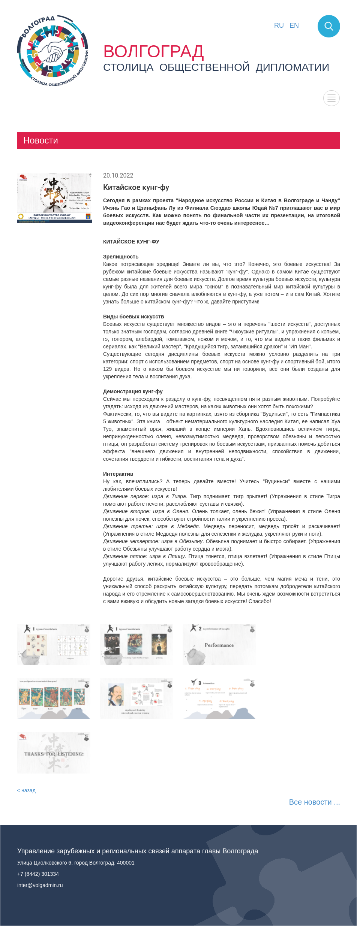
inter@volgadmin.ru (40, 885)
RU (279, 25)
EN (294, 25)
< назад (26, 790)
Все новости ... (314, 802)
